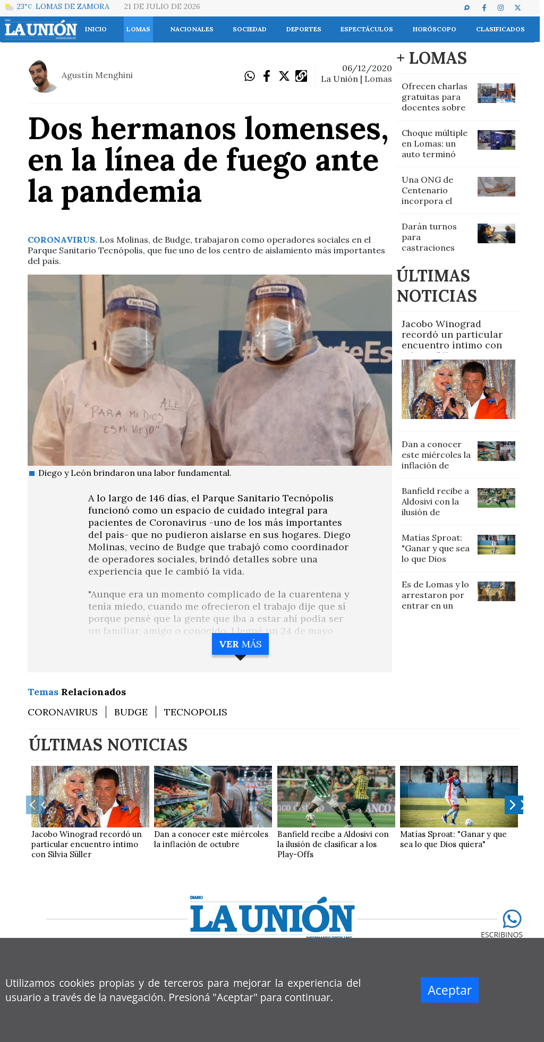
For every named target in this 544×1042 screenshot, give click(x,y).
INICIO (96, 29)
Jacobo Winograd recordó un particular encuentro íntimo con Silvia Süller (452, 340)
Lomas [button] (138, 29)
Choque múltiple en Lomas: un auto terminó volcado (435, 148)
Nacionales (192, 29)
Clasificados (500, 29)
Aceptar (450, 989)
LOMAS (378, 78)
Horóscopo (434, 29)
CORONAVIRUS (63, 712)
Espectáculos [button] (367, 29)
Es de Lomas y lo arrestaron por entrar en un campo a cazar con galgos (435, 605)
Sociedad (250, 29)
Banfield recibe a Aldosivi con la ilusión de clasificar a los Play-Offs (435, 512)
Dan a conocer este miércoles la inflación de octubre (436, 460)
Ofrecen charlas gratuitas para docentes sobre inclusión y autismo (435, 107)
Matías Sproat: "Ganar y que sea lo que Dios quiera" (436, 553)
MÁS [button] (240, 644)
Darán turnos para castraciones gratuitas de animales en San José (434, 253)
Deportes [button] (303, 29)
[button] (472, 7)
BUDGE (131, 712)
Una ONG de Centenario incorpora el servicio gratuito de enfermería (436, 200)
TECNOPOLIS (195, 712)
